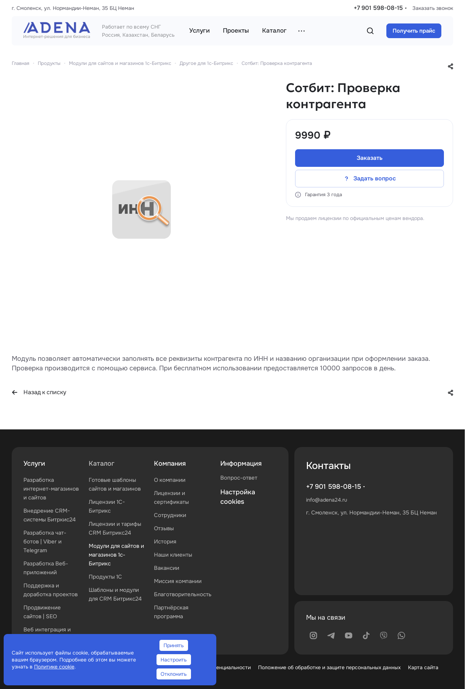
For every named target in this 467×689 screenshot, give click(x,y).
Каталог (101, 463)
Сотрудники (170, 515)
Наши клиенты (173, 554)
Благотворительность (183, 594)
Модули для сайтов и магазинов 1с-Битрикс (116, 554)
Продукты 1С (105, 576)
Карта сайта (423, 667)
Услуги (34, 463)
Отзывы (164, 528)
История (165, 541)
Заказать (370, 158)
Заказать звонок (432, 8)
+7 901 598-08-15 (378, 8)
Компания (170, 463)
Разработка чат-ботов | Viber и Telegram (44, 541)
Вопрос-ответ (238, 477)
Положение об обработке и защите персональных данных (329, 667)
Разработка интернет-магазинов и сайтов (51, 488)
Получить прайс (414, 30)
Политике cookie (54, 666)
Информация (241, 463)
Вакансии (166, 568)
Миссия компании (178, 581)
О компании (169, 480)
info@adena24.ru (326, 499)
